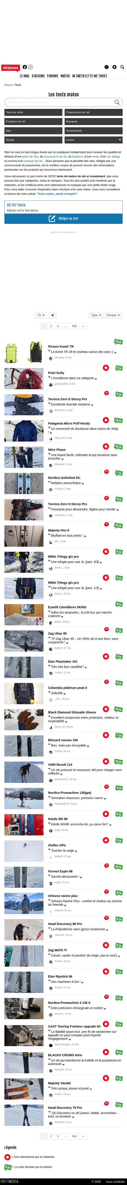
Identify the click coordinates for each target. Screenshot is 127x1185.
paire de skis (30, 156)
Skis (8, 130)
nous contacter (115, 1181)
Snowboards (74, 130)
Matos (8, 85)
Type (96, 315)
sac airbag (113, 156)
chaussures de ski (55, 156)
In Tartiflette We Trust (89, 76)
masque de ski (33, 161)
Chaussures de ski (77, 112)
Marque (113, 315)
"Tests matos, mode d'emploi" (56, 193)
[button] (114, 67)
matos (65, 76)
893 (74, 326)
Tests (18, 85)
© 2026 (96, 1181)
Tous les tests (14, 112)
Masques (72, 121)
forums (52, 76)
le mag (24, 76)
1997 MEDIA (11, 1181)
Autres (93, 139)
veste (95, 156)
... (65, 326)
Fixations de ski (15, 121)
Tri (41, 315)
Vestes (10, 139)
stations (38, 76)
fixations (77, 156)
